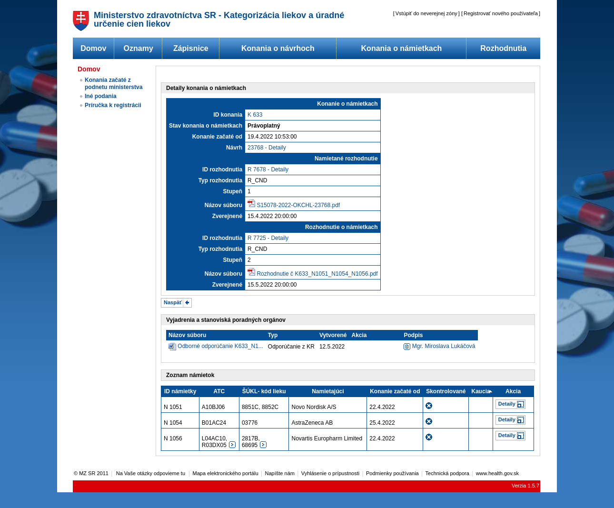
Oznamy (138, 48)
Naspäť (173, 302)
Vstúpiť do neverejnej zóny (426, 13)
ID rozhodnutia (222, 169)
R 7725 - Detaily (268, 238)
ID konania (227, 114)
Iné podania (101, 96)
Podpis (413, 335)
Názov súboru (223, 205)
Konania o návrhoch (278, 48)
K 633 (255, 114)
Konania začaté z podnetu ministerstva (113, 83)
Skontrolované (445, 391)
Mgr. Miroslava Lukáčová (439, 346)
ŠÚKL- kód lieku (264, 391)
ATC (219, 391)
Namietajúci (328, 391)
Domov (93, 48)
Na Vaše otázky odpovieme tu (151, 473)
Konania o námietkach (401, 48)
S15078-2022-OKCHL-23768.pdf (298, 205)
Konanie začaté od (217, 136)
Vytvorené (333, 335)
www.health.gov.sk (497, 473)
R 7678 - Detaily (268, 169)
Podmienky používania (392, 473)
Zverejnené (227, 216)
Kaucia (480, 391)
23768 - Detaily (267, 147)
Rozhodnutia (503, 48)
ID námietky (180, 391)
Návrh (234, 147)
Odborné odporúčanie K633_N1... (220, 346)
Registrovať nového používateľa (501, 13)
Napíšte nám (280, 473)
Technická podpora (447, 473)
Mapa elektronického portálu (225, 473)
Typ (272, 335)
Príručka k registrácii (113, 105)
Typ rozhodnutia (220, 180)
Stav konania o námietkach (205, 125)
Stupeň (232, 191)
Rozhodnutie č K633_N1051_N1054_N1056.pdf (317, 273)
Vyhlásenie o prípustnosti (330, 473)
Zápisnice (190, 48)
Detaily (506, 404)
